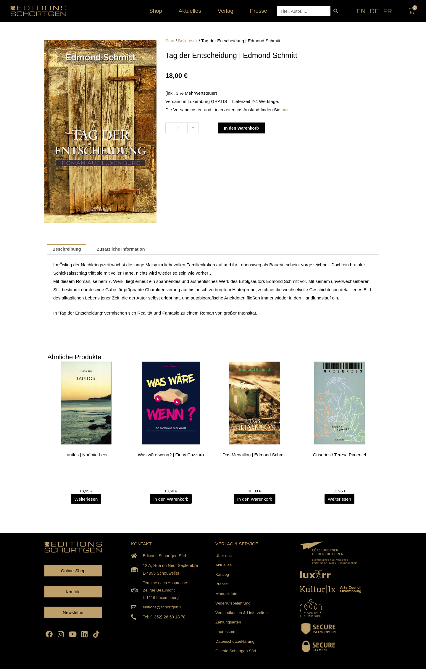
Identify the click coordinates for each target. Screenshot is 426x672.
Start (170, 40)
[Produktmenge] (182, 128)
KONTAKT (141, 544)
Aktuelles (191, 11)
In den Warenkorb (243, 127)
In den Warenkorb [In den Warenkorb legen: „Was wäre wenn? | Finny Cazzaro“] (170, 499)
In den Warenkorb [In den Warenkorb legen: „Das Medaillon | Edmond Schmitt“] (255, 499)
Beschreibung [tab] (67, 249)
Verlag (227, 11)
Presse (258, 11)
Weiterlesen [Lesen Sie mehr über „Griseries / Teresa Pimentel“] (339, 499)
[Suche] (335, 11)
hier (285, 109)
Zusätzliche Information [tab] (123, 249)
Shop (157, 11)
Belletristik (188, 40)
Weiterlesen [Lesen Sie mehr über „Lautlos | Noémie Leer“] (86, 499)
